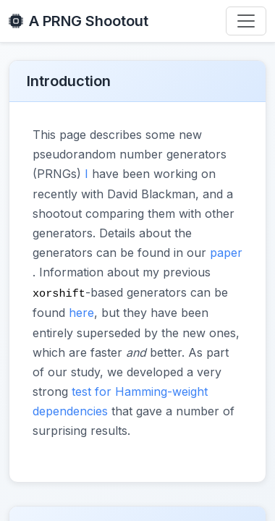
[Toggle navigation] (246, 21)
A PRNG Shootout (78, 21)
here (81, 312)
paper (226, 252)
